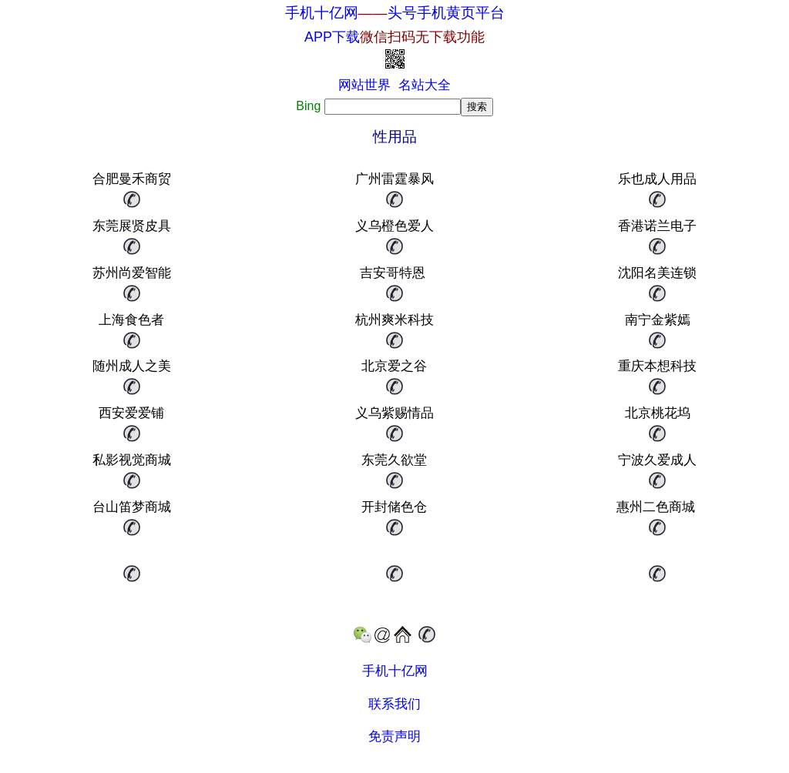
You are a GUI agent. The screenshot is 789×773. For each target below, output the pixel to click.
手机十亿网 (321, 13)
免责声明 (394, 736)
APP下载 (394, 37)
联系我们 (394, 704)
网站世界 (364, 85)
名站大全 (424, 85)
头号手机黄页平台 (446, 13)
